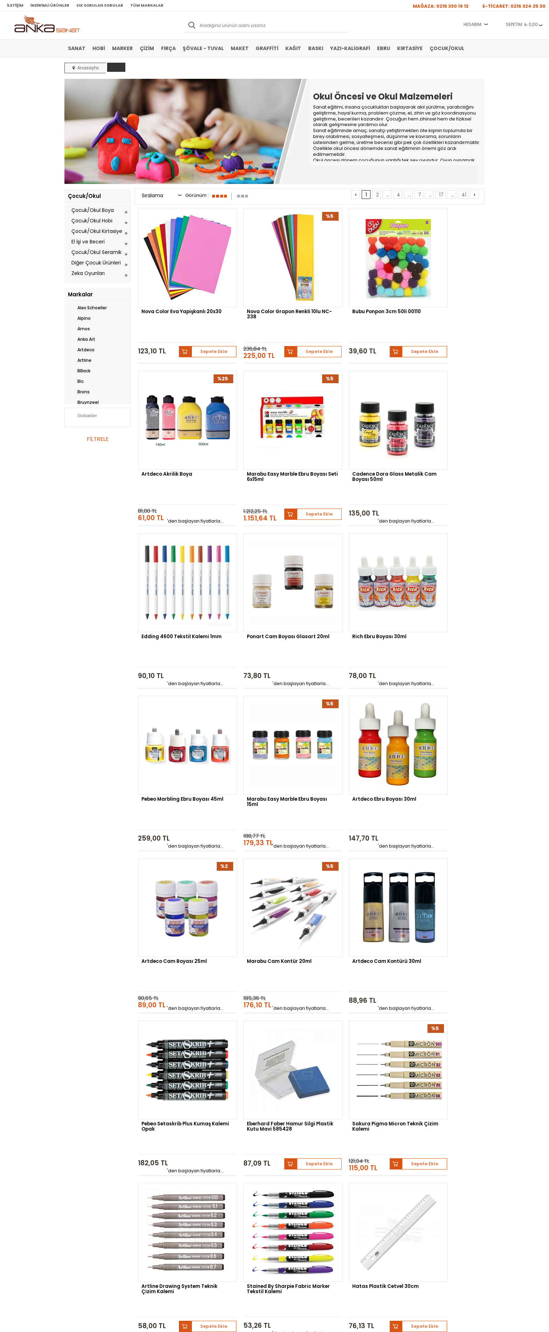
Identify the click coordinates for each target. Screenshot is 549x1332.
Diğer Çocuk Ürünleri (96, 262)
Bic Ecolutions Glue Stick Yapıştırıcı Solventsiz (349, 972)
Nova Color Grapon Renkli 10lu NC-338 (263, 297)
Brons (79, 391)
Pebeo (382, 1114)
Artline (79, 360)
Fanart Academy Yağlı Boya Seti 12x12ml (265, 972)
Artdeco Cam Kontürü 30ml (353, 700)
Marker (122, 48)
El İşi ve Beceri (88, 241)
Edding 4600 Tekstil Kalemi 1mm (352, 432)
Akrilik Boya (79, 1188)
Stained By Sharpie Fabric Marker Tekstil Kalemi (440, 837)
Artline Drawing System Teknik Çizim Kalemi (348, 837)
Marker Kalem (81, 1209)
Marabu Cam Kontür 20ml (263, 700)
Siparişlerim (219, 1209)
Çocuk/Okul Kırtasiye (96, 231)
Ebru (383, 48)
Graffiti (267, 48)
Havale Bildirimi (222, 1199)
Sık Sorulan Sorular (99, 5)
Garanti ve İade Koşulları (161, 1199)
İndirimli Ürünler (49, 5)
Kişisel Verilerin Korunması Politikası (163, 1212)
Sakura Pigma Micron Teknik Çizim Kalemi (266, 837)
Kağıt (293, 48)
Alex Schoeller (87, 307)
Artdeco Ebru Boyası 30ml (440, 565)
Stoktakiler (82, 416)
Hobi (98, 48)
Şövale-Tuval (80, 1220)
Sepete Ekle (201, 324)
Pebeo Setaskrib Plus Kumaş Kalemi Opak (443, 702)
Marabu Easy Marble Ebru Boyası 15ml (350, 567)
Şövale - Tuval (203, 48)
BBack (79, 370)
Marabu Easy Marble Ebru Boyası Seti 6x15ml (173, 432)
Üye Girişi (217, 1188)
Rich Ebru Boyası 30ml (169, 565)
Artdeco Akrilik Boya (433, 295)
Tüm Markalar (147, 5)
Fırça (168, 48)
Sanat (76, 48)
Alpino (79, 318)
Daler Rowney (267, 1114)
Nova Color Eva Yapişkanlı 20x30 (174, 297)
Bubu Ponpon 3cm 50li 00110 (354, 295)
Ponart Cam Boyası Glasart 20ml (442, 432)
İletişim (15, 5)
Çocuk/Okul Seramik (96, 252)
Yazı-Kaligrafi (350, 48)
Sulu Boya (77, 1178)
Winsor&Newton (225, 1114)
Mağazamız (289, 1188)
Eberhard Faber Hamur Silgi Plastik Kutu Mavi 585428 (176, 837)
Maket (240, 48)
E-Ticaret (253, 1323)
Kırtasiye (410, 48)
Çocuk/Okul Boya (92, 210)
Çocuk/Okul (447, 48)
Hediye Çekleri (291, 1209)
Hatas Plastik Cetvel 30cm (175, 970)
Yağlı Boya (78, 1199)
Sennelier (356, 1114)
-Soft (235, 1323)
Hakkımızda (289, 1178)
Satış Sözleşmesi (154, 1188)
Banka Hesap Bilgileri (158, 1178)
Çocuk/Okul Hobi (91, 220)
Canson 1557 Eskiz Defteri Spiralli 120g (439, 972)
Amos (79, 328)
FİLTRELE (98, 439)
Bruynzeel (83, 402)
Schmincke (450, 1109)
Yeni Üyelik (218, 1178)
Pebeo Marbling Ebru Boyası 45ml (265, 567)
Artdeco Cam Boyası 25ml (174, 700)
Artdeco (81, 349)
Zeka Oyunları (88, 273)
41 (463, 194)
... (387, 194)
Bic (76, 381)
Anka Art (81, 339)
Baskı (315, 48)
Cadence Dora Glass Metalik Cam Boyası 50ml (267, 432)
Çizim (147, 48)
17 (441, 194)
